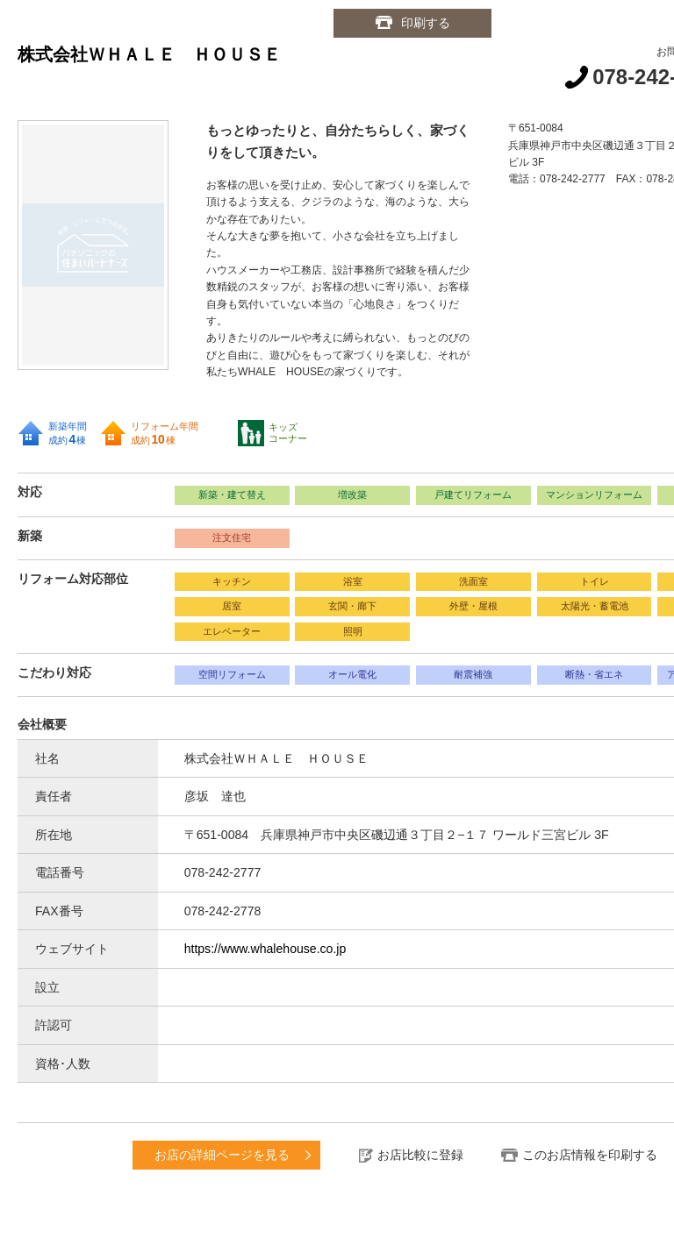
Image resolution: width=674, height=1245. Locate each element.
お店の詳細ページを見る (222, 1155)
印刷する (425, 23)
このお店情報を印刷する (589, 1155)
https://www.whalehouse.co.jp (265, 949)
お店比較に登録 (420, 1155)
